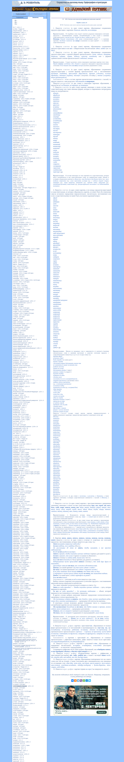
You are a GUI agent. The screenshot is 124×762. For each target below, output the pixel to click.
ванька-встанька (17, 46)
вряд (14, 625)
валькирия (16, 37)
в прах (15, 513)
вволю (15, 78)
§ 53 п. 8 (23, 665)
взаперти (15, 191)
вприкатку (16, 526)
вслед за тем (17, 665)
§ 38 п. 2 (25, 30)
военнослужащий (18, 344)
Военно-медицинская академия (22, 339)
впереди (15, 468)
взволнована (16, 201)
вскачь (15, 653)
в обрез (15, 311)
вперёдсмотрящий (18, 470)
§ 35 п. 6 (24, 374)
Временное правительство (20, 608)
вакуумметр (16, 32)
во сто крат (16, 425)
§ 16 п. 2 (38, 158)
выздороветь (17, 745)
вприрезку (16, 540)
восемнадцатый (17, 404)
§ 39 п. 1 (24, 132)
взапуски (15, 194)
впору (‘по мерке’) (18, 501)
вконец (15, 233)
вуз (14, 719)
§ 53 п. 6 (20, 65)
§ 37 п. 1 (26, 611)
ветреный (16, 170)
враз (14, 576)
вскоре (15, 658)
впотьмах (15, 507)
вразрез (15, 592)
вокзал (15, 369)
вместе (15, 262)
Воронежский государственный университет (25, 400)
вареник (15, 55)
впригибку (16, 517)
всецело (15, 651)
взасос (15, 196)
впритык (15, 550)
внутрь (15, 306)
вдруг (14, 112)
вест (14, 165)
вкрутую (15, 243)
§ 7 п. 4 (21, 51)
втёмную (15, 696)
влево (15, 255)
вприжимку (16, 524)
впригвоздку (16, 515)
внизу (14, 287)
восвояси (15, 402)
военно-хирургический (19, 346)
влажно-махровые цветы (20, 252)
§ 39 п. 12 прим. (33, 149)
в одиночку (16, 330)
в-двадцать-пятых (18, 90)
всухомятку (16, 691)
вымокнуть (16, 752)
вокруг (15, 371)
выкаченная (16, 749)
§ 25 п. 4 (27, 289)
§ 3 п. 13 (24, 290)
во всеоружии (17, 325)
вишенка (15, 231)
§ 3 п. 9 (21, 759)
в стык (15, 689)
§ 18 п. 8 (29, 337)
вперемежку (16, 472)
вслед (15, 663)
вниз (14, 285)
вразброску (16, 583)
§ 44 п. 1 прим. (25, 745)
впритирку (16, 548)
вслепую (15, 668)
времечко (16, 609)
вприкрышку (16, 534)
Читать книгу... (61, 711)
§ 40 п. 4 (25, 404)
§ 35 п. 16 (25, 428)
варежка (15, 51)
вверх (14, 69)
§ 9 (20, 247)
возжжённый (16, 358)
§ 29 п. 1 (21, 205)
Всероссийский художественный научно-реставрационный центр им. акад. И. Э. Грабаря (25, 641)
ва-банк (15, 29)
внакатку (15, 271)
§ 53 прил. (30, 62)
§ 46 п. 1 (21, 332)
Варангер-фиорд (18, 50)
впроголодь (16, 561)
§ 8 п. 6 (22, 144)
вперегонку (16, 465)
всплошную (16, 674)
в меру (15, 261)
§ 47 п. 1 (21, 214)
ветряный (16, 173)
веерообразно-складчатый (20, 121)
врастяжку (16, 606)
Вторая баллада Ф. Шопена (21, 703)
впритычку (16, 552)
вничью (15, 292)
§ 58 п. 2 (23, 283)
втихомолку (16, 700)
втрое (14, 712)
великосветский (17, 135)
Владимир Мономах (18, 250)
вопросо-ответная (18, 397)
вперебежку (16, 452)
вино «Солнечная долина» (20, 224)
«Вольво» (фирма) (18, 386)
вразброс (15, 582)
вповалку (15, 482)
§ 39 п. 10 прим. (32, 252)
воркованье (16, 398)
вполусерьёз (16, 496)
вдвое (15, 93)
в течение (16, 698)
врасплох (15, 599)
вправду (15, 508)
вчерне (15, 724)
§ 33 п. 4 (21, 231)
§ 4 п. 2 (21, 177)
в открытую (16, 435)
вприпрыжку (16, 538)
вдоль (15, 107)
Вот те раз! (16, 440)
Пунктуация (38, 14)
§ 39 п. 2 (24, 179)
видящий (15, 214)
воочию (15, 393)
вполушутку (16, 498)
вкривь (15, 241)
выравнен (16, 756)
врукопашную (17, 622)
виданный (16, 207)
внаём (15, 268)
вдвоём (15, 95)
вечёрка (15, 177)
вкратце (15, 240)
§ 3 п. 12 (22, 743)
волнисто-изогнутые (19, 379)
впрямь (15, 573)
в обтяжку (16, 313)
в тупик (15, 715)
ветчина (15, 175)
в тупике (15, 717)
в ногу (15, 299)
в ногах (15, 297)
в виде (15, 74)
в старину (16, 679)
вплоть (15, 480)
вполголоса (16, 487)
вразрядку (16, 594)
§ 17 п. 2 (39, 632)
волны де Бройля (18, 381)
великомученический (19, 133)
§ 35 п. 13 (22, 172)
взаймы (15, 186)
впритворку (16, 547)
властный (16, 254)
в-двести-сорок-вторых (19, 92)
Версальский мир (18, 146)
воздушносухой (17, 357)
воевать (15, 332)
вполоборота (17, 491)
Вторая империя (17, 705)
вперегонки (16, 463)
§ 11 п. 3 (19, 388)
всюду (15, 693)
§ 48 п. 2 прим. (29, 161)
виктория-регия (17, 217)
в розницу (16, 618)
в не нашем (16, 283)
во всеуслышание (18, 327)
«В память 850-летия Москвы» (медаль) (24, 449)
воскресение (16, 411)
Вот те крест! (17, 439)
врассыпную (16, 602)
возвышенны (16, 353)
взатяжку (15, 198)
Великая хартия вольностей (21, 126)
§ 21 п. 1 (24, 128)
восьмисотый (17, 432)
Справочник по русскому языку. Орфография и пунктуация (82, 2)
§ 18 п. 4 (32, 703)
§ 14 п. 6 (29, 303)
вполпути (15, 494)
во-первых (16, 395)
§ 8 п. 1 (21, 215)
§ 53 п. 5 (21, 104)
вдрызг (15, 114)
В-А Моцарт (16, 39)
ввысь (15, 79)
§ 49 (19, 512)
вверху (15, 71)
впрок (14, 564)
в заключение (17, 187)
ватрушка (16, 60)
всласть (15, 661)
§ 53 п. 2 (19, 93)
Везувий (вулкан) (18, 123)
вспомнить (16, 675)
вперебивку (16, 454)
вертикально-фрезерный (20, 151)
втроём (15, 714)
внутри (15, 304)
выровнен (16, 757)
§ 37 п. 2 (27, 470)
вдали (15, 86)
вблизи (15, 62)
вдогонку (15, 105)
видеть (15, 210)
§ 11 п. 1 (31, 630)
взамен (15, 189)
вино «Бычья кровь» (19, 222)
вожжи (15, 350)
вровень (15, 615)
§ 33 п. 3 (21, 41)
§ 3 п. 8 (22, 756)
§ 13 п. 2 (26, 123)
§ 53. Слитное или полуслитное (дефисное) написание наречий (83, 19)
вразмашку (16, 587)
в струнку (15, 688)
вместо (15, 264)
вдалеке (15, 85)
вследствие (16, 667)
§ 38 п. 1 (23, 32)
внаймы (15, 269)
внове (15, 294)
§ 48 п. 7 (23, 201)
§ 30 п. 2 (25, 750)
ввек (14, 67)
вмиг (14, 266)
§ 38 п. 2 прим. (26, 229)
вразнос (15, 590)
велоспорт (16, 137)
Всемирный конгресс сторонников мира (24, 632)
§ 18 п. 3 (27, 139)
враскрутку (16, 597)
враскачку (16, 595)
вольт (14, 388)
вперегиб (15, 461)
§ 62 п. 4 (28, 444)
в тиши (15, 702)
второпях (15, 707)
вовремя (15, 320)
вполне (15, 489)
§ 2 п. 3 (21, 36)
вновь (14, 296)
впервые (15, 451)
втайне (15, 695)
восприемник (17, 419)
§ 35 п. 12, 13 (23, 170)
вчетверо (15, 726)
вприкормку (16, 533)
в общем (15, 316)
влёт (14, 257)
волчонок (15, 384)
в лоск (15, 259)
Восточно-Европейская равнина (22, 426)
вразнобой (16, 588)
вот (14, 433)
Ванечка (15, 41)
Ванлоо (15, 43)
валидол (15, 36)
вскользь (15, 656)
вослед (15, 414)
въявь (15, 738)
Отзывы (58, 713)
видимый (15, 212)
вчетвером (16, 728)
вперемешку (16, 473)
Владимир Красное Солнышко (21, 248)
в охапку (15, 442)
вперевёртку (16, 459)
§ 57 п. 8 (28, 323)
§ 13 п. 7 (19, 165)
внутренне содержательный (21, 301)
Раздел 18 (24, 439)
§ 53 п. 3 (19, 255)
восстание (16, 421)
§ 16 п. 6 (41, 400)
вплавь (15, 477)
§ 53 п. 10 (27, 90)
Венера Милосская (18, 139)
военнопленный (17, 341)
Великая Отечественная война (22, 125)
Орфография (21, 14)
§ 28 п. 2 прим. (26, 419)
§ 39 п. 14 (35, 426)
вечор (14, 180)
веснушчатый (17, 163)
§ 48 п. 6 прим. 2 (23, 55)
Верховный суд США (19, 160)
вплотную (16, 479)
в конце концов (17, 235)
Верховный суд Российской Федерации (24, 158)
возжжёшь (16, 360)
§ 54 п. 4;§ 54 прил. (34, 280)
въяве (15, 736)
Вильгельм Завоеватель (20, 219)
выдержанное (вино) (19, 742)
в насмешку (16, 280)
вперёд (15, 466)
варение (15, 53)
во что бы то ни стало (19, 444)
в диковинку (16, 98)
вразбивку (16, 578)
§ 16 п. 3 (31, 608)
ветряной (15, 172)
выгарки (15, 740)
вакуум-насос (17, 34)
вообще (15, 390)
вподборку (16, 486)
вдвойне (15, 97)
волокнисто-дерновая (19, 383)
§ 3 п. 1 (21, 740)
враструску (16, 604)
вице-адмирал (17, 229)
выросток (15, 759)
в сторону (16, 684)
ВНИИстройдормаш (18, 289)
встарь (15, 681)
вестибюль (16, 168)
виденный (16, 208)
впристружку (16, 543)
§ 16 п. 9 (27, 386)
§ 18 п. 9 (26, 381)
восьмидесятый (17, 430)
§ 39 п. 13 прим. (28, 130)
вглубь (15, 81)
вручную (15, 623)
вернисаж (16, 144)
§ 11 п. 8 (20, 43)
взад (14, 182)
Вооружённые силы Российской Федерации (25, 391)
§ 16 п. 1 (41, 391)
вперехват (16, 475)
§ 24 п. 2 (19, 27)
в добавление (17, 100)
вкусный (15, 247)
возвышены (16, 355)
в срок (15, 677)
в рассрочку (16, 601)
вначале (15, 282)
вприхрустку (16, 557)
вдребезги (16, 111)
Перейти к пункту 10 (82, 22)
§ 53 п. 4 (20, 292)
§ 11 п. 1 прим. (25, 48)
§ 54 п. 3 (21, 83)
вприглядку (16, 519)
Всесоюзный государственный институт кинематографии (24, 646)
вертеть (15, 147)
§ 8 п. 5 (22, 362)
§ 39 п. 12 (32, 121)
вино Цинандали (18, 226)
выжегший (16, 743)
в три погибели (17, 710)
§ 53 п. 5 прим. (22, 62)
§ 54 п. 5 (21, 308)
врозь (14, 620)
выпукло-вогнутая (18, 754)
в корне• (15, 236)
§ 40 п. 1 (24, 405)
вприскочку (16, 541)
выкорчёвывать (17, 750)
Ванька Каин (16, 48)
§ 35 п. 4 (24, 163)
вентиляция (16, 142)
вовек (14, 318)
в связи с (15, 629)
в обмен (15, 308)
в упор (15, 722)
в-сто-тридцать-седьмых (20, 686)
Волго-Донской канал (19, 376)
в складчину (16, 654)
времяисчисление (18, 611)
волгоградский (17, 374)
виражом (15, 228)
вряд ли (15, 627)
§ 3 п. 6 (22, 752)
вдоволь (15, 104)
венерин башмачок (18, 140)
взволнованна (17, 203)
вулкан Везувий (17, 721)
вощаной (15, 445)
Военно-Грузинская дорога (20, 336)
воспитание (16, 416)
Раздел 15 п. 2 (21, 76)
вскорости (16, 660)
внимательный (17, 290)
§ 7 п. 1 (23, 472)
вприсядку (16, 545)
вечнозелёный (17, 179)
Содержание (19, 17)
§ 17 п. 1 (34, 125)
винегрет (15, 221)
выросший (16, 761)
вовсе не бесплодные (19, 323)
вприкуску (16, 536)
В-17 (14, 27)
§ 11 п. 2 (20, 44)
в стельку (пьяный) (18, 682)
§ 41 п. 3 (23, 487)
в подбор (15, 484)
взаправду (16, 193)
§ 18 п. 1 (32, 126)
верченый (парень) (18, 161)
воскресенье (16, 412)
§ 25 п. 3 (18, 719)
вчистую (15, 731)
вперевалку (16, 458)
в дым (15, 116)
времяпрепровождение (19, 613)
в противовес (17, 569)
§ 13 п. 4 (26, 50)
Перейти (101, 712)
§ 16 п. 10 (23, 642)
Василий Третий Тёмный (20, 58)
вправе (15, 510)
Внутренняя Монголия (19, 303)
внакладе (15, 276)
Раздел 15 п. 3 (28, 74)
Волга (14, 372)
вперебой (16, 456)
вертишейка (16, 153)
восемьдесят (17, 407)
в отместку (16, 437)
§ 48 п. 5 (22, 207)
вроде (15, 616)
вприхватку (16, 554)
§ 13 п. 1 (19, 372)
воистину (15, 365)
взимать (15, 205)
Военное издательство (19, 337)
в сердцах (16, 636)
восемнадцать (17, 405)
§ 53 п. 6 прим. (25, 98)
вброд (15, 65)
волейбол (16, 377)
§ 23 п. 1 (26, 226)
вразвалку (16, 585)
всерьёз (15, 643)
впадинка (15, 447)
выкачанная (16, 747)
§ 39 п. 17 (32, 301)
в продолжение (17, 562)
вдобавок (15, 102)
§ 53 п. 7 (19, 67)
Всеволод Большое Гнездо (20, 630)
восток (15, 423)
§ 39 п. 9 (34, 339)
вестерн (15, 166)
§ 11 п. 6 (23, 39)
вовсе (14, 322)
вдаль (15, 88)
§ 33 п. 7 (21, 53)
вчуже (15, 733)
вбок (14, 64)
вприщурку (16, 559)
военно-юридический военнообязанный (24, 348)
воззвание (16, 362)
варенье (15, 57)
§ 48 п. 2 (28, 742)
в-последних (16, 503)
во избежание (17, 364)
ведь (14, 118)
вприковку (16, 531)
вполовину (16, 493)
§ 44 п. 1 (20, 147)
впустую (15, 575)
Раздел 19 (21, 29)
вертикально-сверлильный (20, 149)
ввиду (14, 76)
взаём (15, 184)
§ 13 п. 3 (31, 336)
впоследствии (17, 505)
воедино (15, 334)
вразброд (15, 580)
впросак (15, 566)
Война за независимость (20, 367)
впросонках (16, 568)
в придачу (16, 520)
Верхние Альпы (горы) (19, 154)
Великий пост (17, 128)
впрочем (15, 571)
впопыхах (16, 500)
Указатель (35, 17)
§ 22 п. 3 (27, 140)
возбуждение (17, 351)
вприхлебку (16, 555)
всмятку (15, 672)
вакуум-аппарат (17, 30)
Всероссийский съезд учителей (22, 637)
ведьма (15, 119)
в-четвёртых (16, 729)
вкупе (14, 245)
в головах (16, 83)
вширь (15, 735)
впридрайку (16, 522)
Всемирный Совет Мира (20, 634)
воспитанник (16, 418)
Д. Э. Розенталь (30, 2)
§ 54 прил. (21, 74)
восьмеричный (17, 428)
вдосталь (15, 109)
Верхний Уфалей (18, 156)
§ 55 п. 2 (19, 118)
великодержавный (18, 130)
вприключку (16, 529)
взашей (15, 200)
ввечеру (15, 72)
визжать (15, 215)
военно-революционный (20, 343)
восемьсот (16, 409)
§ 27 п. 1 (24, 351)
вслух (14, 670)
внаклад (15, 275)
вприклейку (16, 527)
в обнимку (16, 309)
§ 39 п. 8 (26, 397)
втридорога (16, 708)
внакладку (16, 278)
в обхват (15, 315)
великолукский (17, 132)
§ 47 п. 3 (22, 208)
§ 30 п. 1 (19, 180)
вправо (15, 512)
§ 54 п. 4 (22, 636)
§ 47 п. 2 (21, 212)
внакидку (15, 273)
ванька (15, 44)
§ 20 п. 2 (39, 449)
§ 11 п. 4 (22, 37)
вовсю (15, 329)
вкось (14, 238)
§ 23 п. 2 (28, 222)
